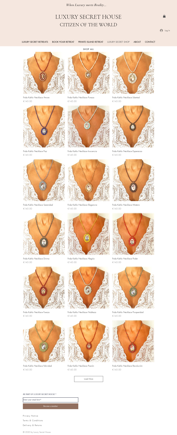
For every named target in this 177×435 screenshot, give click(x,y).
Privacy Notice (30, 415)
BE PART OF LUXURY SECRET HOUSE (39, 394)
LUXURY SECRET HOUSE (88, 17)
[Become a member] (50, 406)
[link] (164, 16)
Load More (88, 379)
